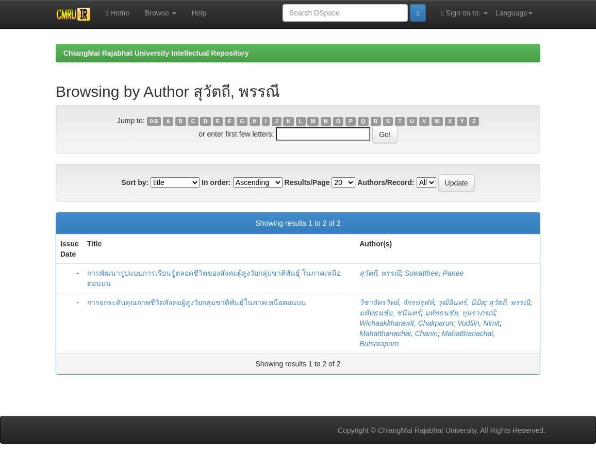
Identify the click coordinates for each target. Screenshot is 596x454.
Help (199, 13)
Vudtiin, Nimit (478, 323)
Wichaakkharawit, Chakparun (406, 323)
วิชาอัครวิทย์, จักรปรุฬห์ (396, 302)
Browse (160, 13)
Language (514, 13)
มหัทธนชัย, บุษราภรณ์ (460, 313)
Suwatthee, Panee (434, 273)
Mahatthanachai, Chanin (398, 333)
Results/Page (307, 182)
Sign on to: (464, 13)
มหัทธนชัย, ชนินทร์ (390, 313)
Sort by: (134, 182)
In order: (216, 182)
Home (117, 13)
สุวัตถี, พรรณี (380, 273)
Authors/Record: (385, 182)
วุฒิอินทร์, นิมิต (461, 302)
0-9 (154, 121)
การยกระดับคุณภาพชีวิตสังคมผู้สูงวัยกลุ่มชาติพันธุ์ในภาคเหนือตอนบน (196, 302)
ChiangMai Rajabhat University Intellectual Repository (156, 53)
